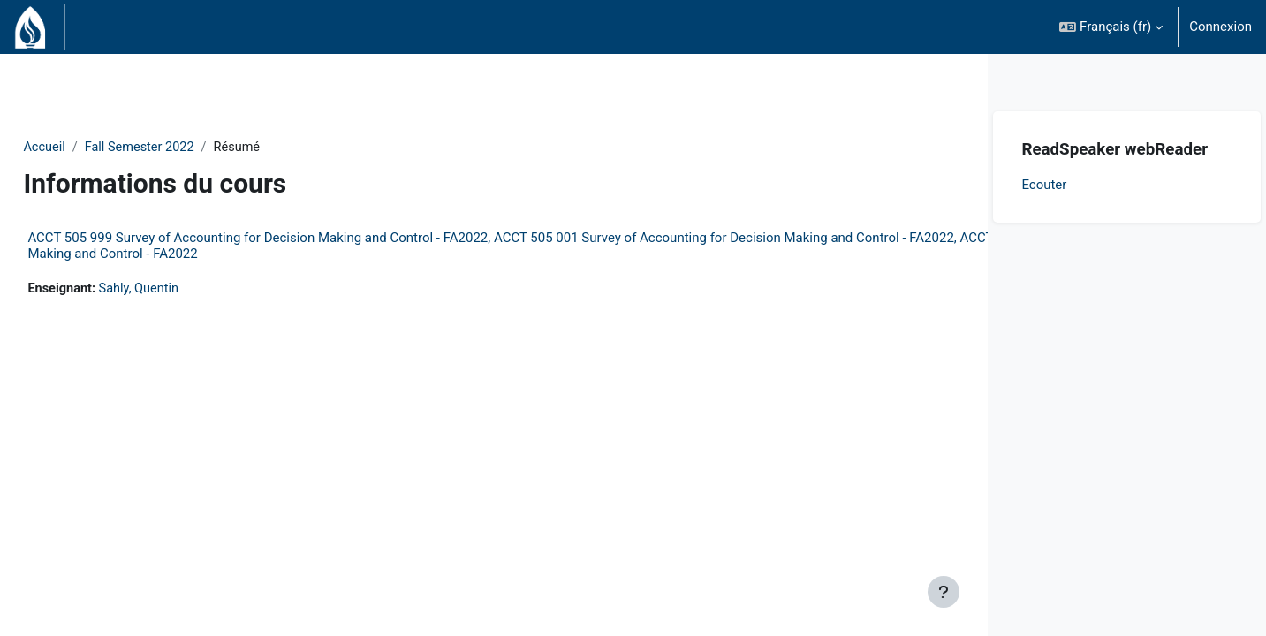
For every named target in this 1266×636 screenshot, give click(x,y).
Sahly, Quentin (182, 290)
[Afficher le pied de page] (943, 592)
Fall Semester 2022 (182, 147)
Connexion (1220, 26)
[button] (1111, 27)
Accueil (84, 147)
